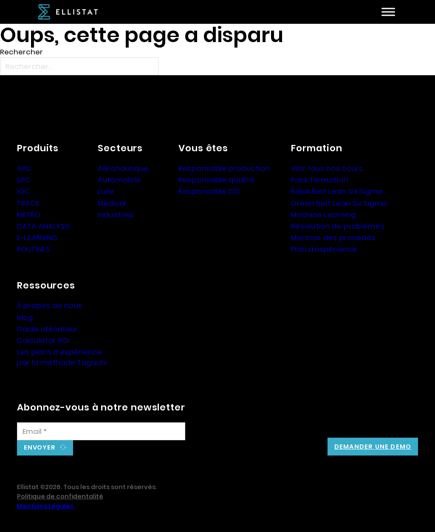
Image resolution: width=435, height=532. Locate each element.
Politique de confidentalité (60, 496)
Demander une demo (372, 446)
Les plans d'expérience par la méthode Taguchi (62, 357)
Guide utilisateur (47, 329)
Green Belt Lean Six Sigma (339, 203)
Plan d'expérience (324, 249)
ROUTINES (33, 249)
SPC (24, 180)
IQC (23, 191)
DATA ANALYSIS (44, 226)
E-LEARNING (37, 237)
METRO (29, 214)
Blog (25, 317)
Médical (112, 203)
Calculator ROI (43, 340)
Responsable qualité (216, 180)
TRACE (28, 203)
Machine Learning (323, 214)
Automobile (119, 180)
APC (24, 168)
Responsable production (224, 168)
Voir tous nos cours (327, 168)
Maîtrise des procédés (333, 237)
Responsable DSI (209, 191)
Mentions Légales (45, 506)
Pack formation (319, 180)
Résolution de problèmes (337, 226)
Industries (116, 214)
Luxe (106, 191)
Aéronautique (123, 168)
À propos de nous (49, 305)
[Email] (101, 431)
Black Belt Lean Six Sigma (337, 191)
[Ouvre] (388, 12)
